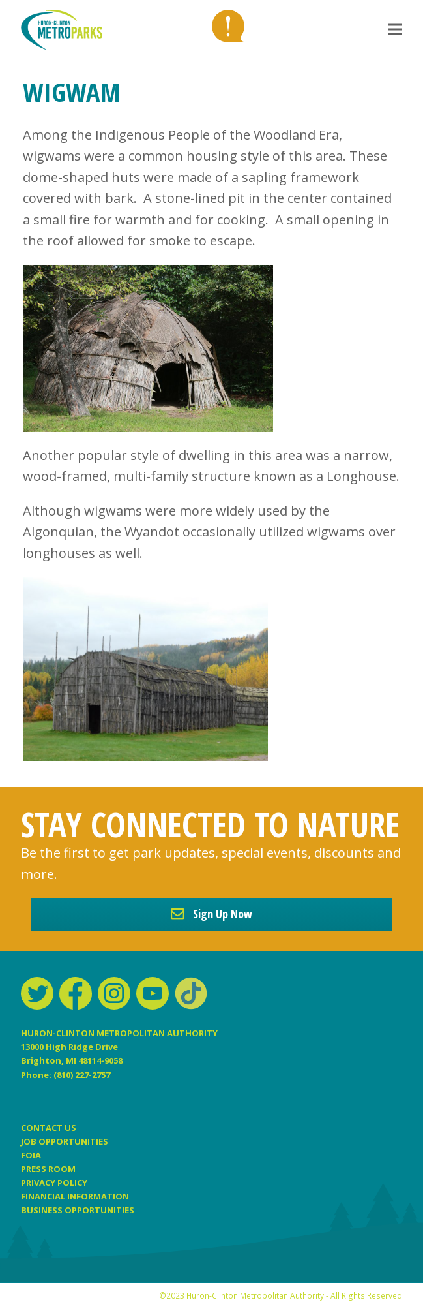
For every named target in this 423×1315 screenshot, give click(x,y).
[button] (395, 29)
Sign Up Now (211, 913)
